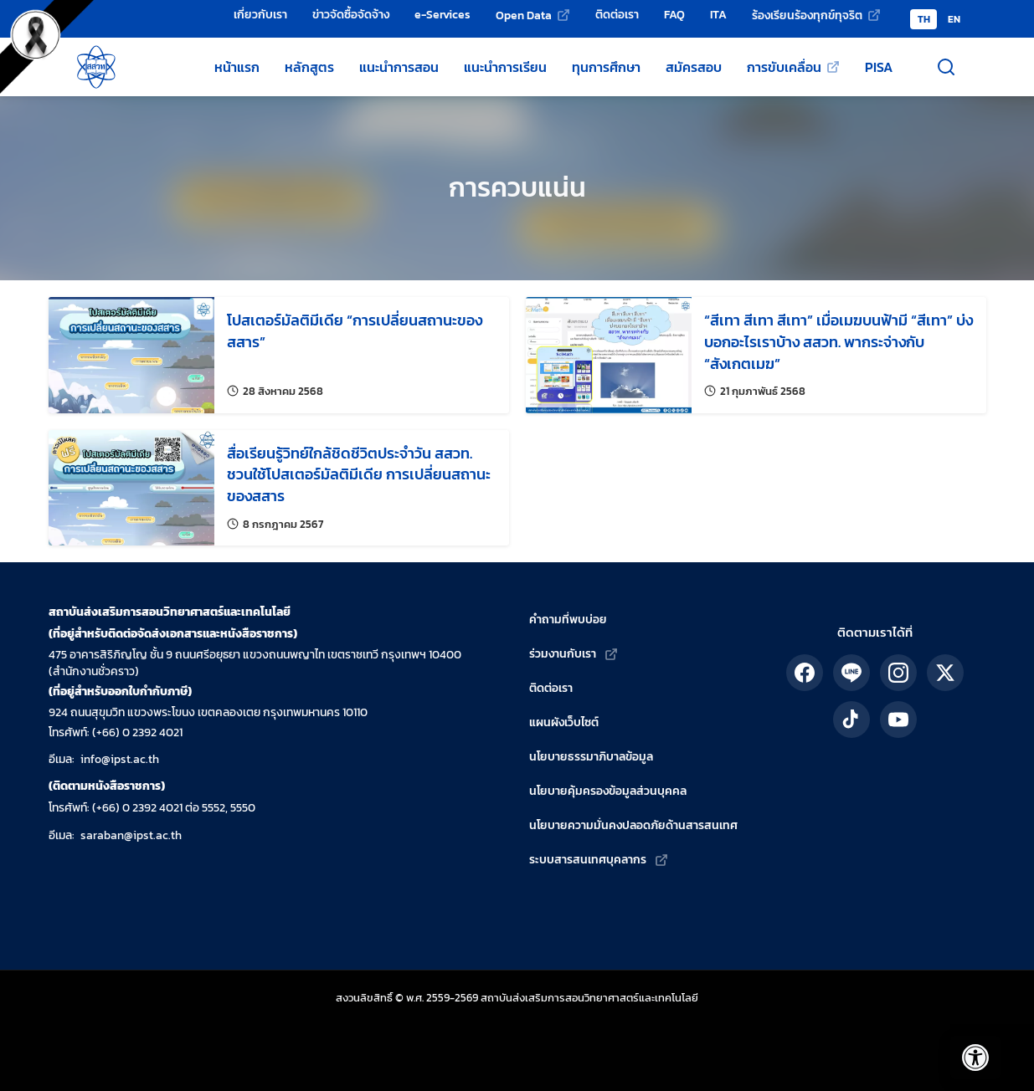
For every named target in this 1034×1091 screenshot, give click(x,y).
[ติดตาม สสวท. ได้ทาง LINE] (851, 672)
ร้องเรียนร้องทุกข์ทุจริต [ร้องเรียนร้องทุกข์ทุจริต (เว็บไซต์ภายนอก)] (807, 15)
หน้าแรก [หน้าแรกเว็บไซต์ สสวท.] (237, 67)
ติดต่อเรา (551, 688)
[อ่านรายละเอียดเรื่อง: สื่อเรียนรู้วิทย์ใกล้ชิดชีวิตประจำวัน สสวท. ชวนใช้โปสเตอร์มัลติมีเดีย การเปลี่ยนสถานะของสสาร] (279, 488)
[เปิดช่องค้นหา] (946, 67)
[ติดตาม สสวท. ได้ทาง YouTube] (898, 719)
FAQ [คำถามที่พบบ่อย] (674, 14)
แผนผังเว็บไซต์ (564, 722)
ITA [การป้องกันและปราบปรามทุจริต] (718, 14)
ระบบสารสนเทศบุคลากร (587, 859)
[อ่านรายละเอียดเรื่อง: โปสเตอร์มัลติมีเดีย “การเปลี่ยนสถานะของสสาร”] (279, 355)
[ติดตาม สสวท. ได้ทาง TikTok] (851, 719)
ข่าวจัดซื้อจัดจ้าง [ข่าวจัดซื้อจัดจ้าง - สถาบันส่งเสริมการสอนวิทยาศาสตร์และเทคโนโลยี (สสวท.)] (350, 14)
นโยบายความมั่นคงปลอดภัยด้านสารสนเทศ (633, 825)
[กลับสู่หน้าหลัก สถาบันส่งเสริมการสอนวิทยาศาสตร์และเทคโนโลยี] (96, 67)
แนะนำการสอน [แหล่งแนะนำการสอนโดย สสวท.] (399, 67)
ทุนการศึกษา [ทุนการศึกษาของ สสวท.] (606, 67)
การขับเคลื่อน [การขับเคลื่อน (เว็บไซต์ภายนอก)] (784, 67)
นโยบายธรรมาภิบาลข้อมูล (591, 757)
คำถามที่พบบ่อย (568, 619)
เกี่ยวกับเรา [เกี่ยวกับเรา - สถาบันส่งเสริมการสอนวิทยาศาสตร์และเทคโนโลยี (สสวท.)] (260, 14)
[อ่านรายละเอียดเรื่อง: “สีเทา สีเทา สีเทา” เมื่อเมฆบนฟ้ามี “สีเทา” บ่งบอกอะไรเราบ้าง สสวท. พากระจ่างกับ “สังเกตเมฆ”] (756, 355)
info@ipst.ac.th (119, 759)
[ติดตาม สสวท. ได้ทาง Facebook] (804, 672)
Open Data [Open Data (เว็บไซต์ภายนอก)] (524, 15)
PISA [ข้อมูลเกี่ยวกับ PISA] (879, 67)
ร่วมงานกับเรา (562, 654)
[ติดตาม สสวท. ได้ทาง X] (945, 672)
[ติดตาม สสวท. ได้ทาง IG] (898, 672)
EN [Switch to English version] (954, 19)
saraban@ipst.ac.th (131, 835)
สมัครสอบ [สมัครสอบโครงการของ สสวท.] (694, 67)
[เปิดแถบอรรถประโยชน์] (967, 1049)
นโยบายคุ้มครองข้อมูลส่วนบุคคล (608, 791)
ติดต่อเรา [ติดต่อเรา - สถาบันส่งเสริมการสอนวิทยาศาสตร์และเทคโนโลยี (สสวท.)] (617, 14)
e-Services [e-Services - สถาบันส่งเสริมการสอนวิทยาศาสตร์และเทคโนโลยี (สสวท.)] (442, 14)
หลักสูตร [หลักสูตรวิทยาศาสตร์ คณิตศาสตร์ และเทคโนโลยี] (309, 67)
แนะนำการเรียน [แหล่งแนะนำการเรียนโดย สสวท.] (505, 67)
